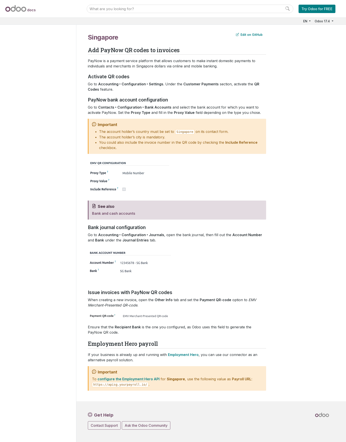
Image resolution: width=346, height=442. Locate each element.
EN (305, 21)
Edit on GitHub (249, 34)
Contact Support (104, 425)
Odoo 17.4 (323, 21)
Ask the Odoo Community (146, 425)
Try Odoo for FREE (317, 9)
